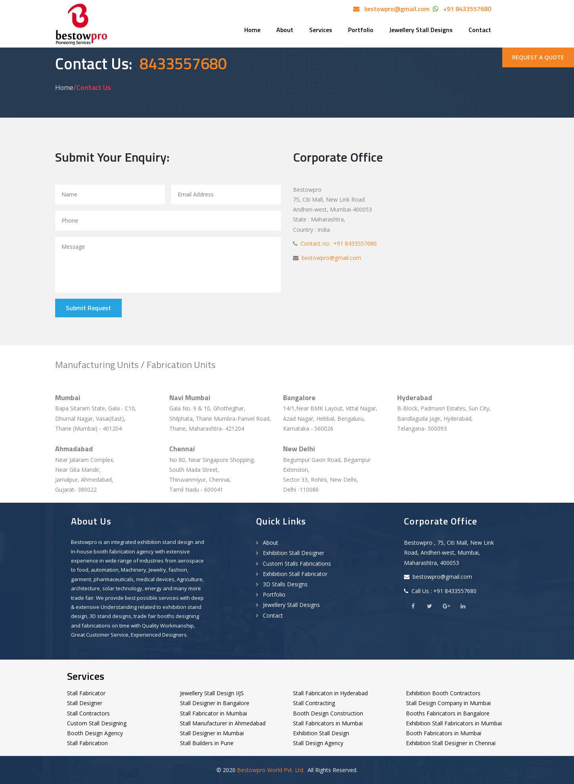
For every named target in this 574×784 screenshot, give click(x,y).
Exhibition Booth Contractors (443, 693)
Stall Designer (84, 703)
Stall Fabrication (87, 743)
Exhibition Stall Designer (290, 553)
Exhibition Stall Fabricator (291, 574)
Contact (480, 29)
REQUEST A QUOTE (538, 57)
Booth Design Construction (328, 713)
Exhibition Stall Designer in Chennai (451, 743)
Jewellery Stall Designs (421, 29)
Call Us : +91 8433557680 (443, 591)
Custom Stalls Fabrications (293, 563)
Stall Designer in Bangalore (214, 703)
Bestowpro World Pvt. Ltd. (270, 770)
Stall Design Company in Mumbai (448, 703)
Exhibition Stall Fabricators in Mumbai (454, 723)
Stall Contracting (314, 703)
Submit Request (88, 308)
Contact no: (315, 243)
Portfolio (360, 29)
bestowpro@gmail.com (395, 8)
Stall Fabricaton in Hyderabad (330, 693)
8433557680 (179, 64)
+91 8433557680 (465, 8)
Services (320, 29)
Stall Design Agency (318, 743)
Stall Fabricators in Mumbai (328, 723)
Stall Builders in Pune (206, 743)
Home (252, 29)
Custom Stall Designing (96, 723)
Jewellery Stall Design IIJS (212, 693)
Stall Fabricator (86, 693)
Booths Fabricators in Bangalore (448, 713)
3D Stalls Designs (282, 584)
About (284, 29)
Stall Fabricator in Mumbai (213, 713)
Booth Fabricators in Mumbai (443, 733)
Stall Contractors (88, 713)
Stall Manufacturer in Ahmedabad (223, 723)
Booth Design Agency (95, 733)
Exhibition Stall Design (321, 733)
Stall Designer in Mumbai (212, 733)
